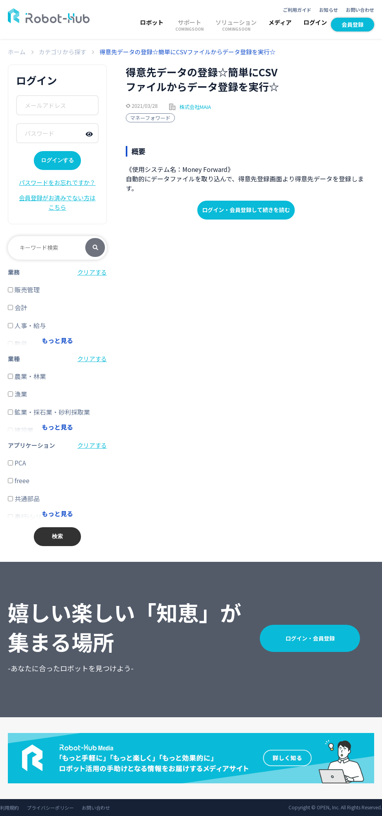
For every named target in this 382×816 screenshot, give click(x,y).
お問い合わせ (360, 9)
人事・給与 (27, 325)
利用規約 (9, 807)
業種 (14, 358)
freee (18, 480)
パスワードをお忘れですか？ (57, 182)
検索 (95, 248)
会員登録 (353, 24)
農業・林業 (27, 376)
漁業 (17, 394)
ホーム (17, 52)
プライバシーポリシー (50, 807)
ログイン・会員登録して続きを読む (246, 210)
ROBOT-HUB (49, 15)
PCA (17, 462)
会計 (17, 307)
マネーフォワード (150, 118)
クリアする (92, 272)
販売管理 (24, 289)
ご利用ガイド (297, 9)
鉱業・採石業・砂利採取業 (49, 412)
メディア (280, 22)
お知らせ (328, 9)
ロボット (151, 22)
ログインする (57, 160)
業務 (14, 272)
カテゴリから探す (62, 52)
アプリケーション (31, 445)
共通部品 (24, 498)
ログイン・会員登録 (310, 638)
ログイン (315, 22)
